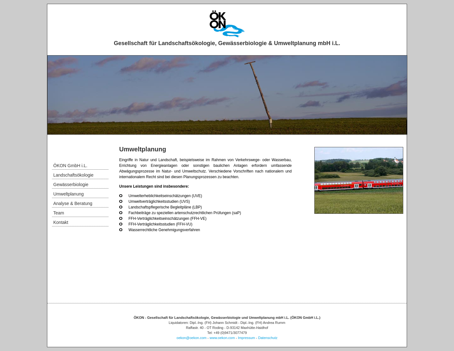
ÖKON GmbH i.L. (70, 165)
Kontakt (60, 222)
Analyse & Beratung (72, 203)
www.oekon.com (222, 338)
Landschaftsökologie (73, 175)
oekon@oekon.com (192, 338)
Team (58, 212)
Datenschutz (267, 338)
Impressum (246, 338)
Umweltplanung (68, 193)
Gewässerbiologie (70, 184)
